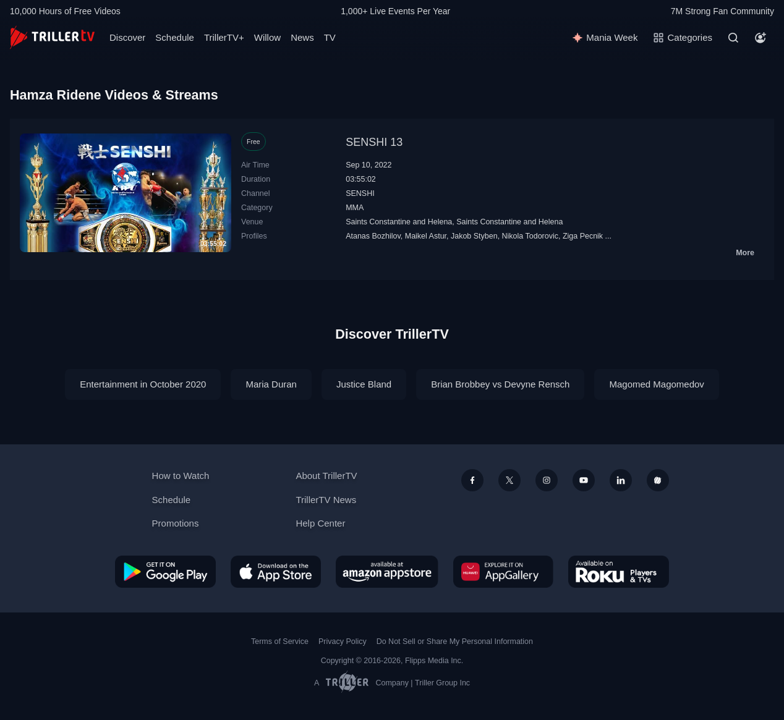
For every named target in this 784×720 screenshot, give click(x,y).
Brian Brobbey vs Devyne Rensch (500, 384)
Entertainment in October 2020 (143, 384)
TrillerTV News (326, 499)
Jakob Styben (474, 236)
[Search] (733, 37)
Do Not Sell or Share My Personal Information (455, 641)
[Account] (760, 37)
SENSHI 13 (374, 142)
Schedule (174, 37)
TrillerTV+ (224, 37)
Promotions (175, 523)
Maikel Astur (425, 236)
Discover (127, 37)
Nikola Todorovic (530, 236)
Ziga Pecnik (583, 236)
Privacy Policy (342, 641)
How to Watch (181, 475)
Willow (267, 37)
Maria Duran (271, 384)
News (302, 37)
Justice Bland (363, 384)
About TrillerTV (326, 475)
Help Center (320, 523)
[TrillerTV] (52, 37)
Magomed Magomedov (656, 384)
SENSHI (360, 193)
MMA (355, 207)
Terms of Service (280, 641)
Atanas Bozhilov (373, 236)
